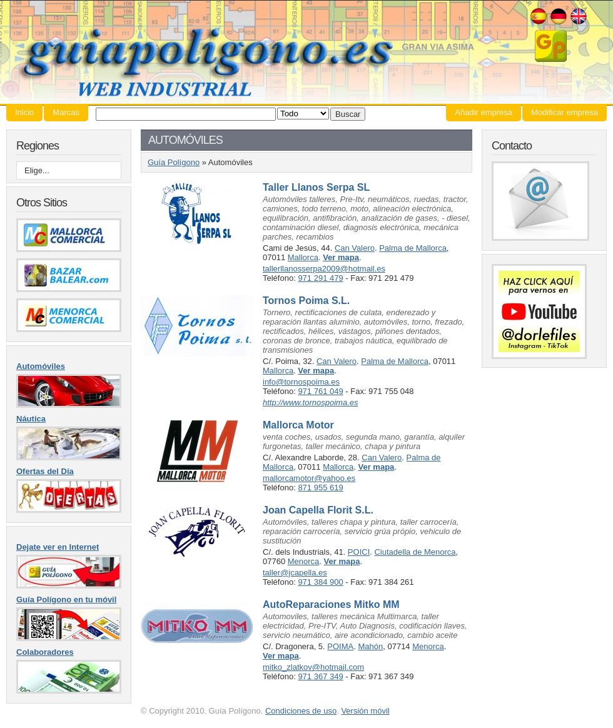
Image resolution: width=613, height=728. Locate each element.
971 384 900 (320, 582)
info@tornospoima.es (301, 382)
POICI (359, 552)
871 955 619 (320, 487)
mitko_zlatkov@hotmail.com (313, 667)
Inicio (24, 112)
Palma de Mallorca (413, 248)
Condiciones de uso (301, 710)
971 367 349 (320, 676)
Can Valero (355, 248)
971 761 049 (320, 391)
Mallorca (303, 257)
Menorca (304, 561)
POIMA (340, 646)
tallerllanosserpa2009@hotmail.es (324, 268)
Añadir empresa (483, 112)
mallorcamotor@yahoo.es (309, 478)
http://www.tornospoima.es (310, 402)
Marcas (66, 112)
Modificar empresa (564, 112)
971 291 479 (320, 278)
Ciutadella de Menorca (414, 552)
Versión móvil (365, 710)
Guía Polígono (306, 52)
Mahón (370, 646)
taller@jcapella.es (295, 572)
